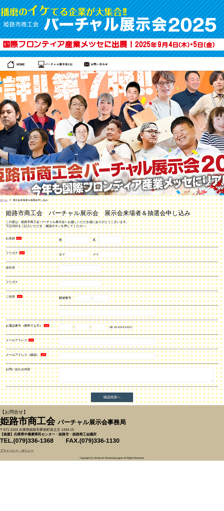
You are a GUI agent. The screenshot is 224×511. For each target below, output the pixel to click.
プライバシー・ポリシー (17, 450)
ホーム (3, 200)
